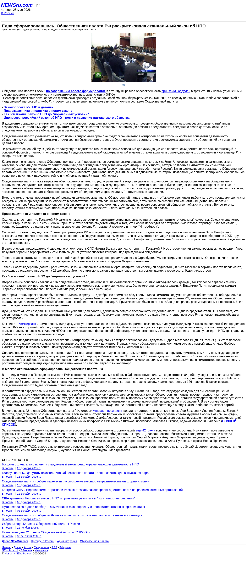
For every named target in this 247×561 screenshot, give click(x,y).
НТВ (123, 85)
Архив (27, 547)
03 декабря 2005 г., (29, 519)
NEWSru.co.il (10, 550)
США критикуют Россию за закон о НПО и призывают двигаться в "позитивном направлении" (68, 498)
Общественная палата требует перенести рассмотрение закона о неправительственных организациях (75, 481)
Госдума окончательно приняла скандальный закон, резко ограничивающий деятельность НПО (70, 464)
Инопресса (41, 550)
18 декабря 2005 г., (29, 485)
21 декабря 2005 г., (29, 476)
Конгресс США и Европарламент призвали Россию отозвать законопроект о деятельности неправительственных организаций (92, 490)
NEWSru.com (17, 5)
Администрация (67, 541)
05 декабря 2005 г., (29, 510)
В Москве (26, 550)
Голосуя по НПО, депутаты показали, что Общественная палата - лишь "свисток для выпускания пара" (76, 473)
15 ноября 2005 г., (28, 527)
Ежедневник (41, 547)
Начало (6, 547)
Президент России (42, 541)
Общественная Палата (94, 541)
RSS (54, 547)
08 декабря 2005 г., (29, 502)
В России (7, 13)
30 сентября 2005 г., (29, 536)
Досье (17, 547)
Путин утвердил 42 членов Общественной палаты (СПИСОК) (46, 532)
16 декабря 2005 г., (29, 493)
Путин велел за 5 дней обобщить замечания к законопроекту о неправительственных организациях (73, 506)
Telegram (65, 547)
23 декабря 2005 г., (29, 468)
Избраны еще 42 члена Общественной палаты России (41, 523)
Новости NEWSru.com (18, 553)
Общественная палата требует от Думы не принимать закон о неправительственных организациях (73, 515)
